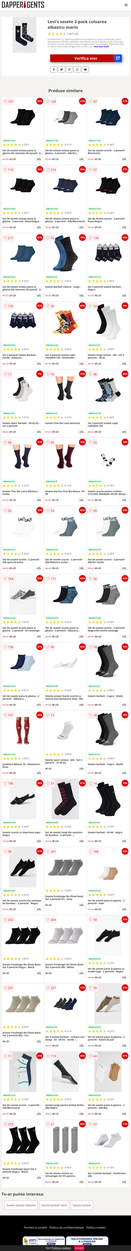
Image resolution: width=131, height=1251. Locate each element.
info (39, 158)
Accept (79, 1248)
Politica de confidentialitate (66, 1227)
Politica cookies (96, 1227)
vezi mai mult (101, 46)
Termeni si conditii (35, 1227)
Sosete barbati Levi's (54, 1205)
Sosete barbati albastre (21, 1205)
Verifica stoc (98, 58)
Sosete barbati (82, 1205)
